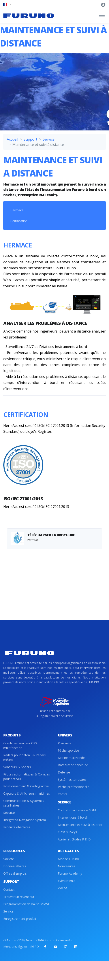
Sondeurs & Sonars (17, 767)
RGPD (34, 946)
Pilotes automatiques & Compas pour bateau (26, 776)
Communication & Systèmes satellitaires (23, 803)
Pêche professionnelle (73, 787)
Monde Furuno (68, 859)
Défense (64, 772)
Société (8, 859)
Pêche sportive (68, 750)
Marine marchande (71, 758)
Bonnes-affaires (14, 866)
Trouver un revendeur (18, 897)
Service (48, 139)
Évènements (66, 881)
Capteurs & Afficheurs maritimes (26, 793)
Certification (19, 221)
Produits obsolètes (16, 827)
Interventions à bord (72, 817)
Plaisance (64, 743)
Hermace (16, 210)
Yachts (62, 794)
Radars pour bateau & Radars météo (24, 757)
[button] (7, 4)
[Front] (28, 15)
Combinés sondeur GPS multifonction (20, 745)
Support (30, 139)
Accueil (12, 139)
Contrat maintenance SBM (77, 810)
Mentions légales (15, 946)
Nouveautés (66, 866)
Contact (9, 889)
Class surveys (67, 832)
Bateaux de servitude (73, 765)
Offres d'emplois (15, 873)
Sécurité (9, 812)
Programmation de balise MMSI (26, 904)
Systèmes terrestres (72, 779)
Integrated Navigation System (24, 820)
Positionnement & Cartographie (26, 786)
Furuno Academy (70, 873)
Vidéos (62, 888)
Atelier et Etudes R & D (74, 839)
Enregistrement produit (19, 918)
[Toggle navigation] (102, 15)
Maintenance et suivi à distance (80, 825)
